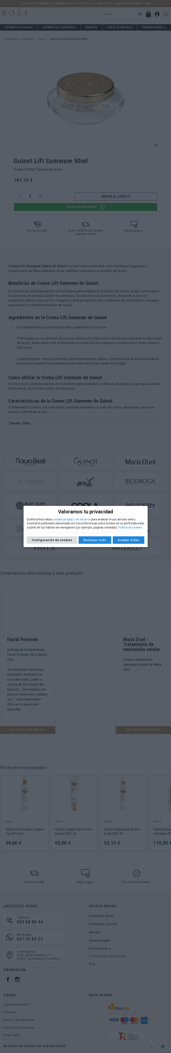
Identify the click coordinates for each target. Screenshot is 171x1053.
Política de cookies (130, 527)
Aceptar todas (128, 540)
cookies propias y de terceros (72, 519)
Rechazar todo (95, 540)
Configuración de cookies (52, 540)
